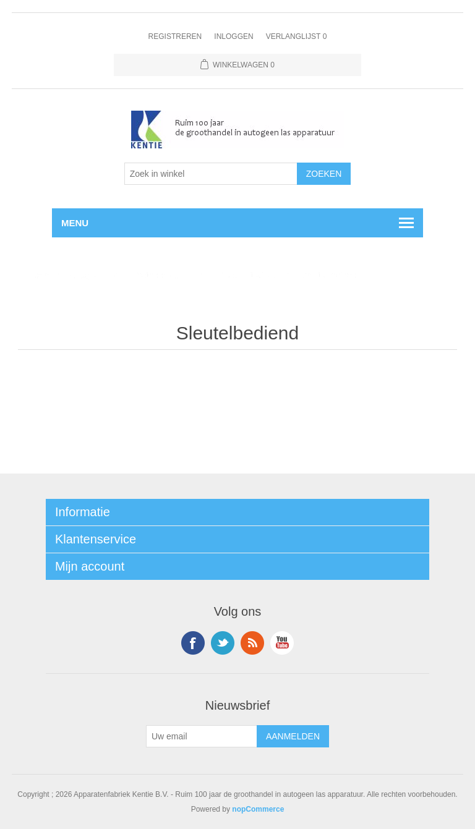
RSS (252, 643)
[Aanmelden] (201, 736)
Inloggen (233, 36)
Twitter (222, 643)
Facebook (193, 643)
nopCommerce (258, 809)
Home (38, 275)
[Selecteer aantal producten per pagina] (210, 174)
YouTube (282, 643)
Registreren (175, 36)
